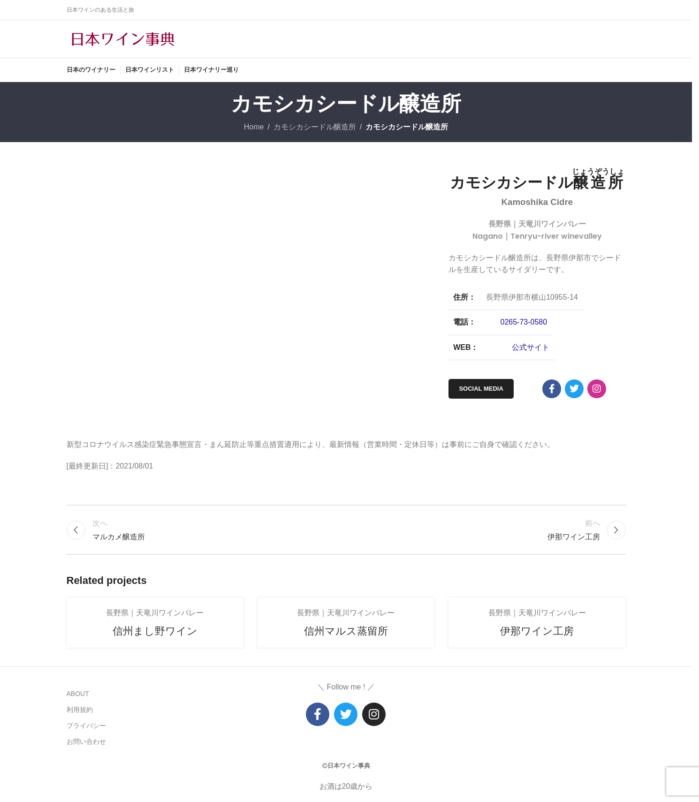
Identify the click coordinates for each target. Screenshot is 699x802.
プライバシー (86, 725)
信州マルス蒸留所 (346, 631)
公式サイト (530, 347)
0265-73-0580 (524, 322)
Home (254, 127)
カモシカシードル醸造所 (315, 127)
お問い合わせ (86, 741)
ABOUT (78, 693)
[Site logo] (123, 38)
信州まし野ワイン (155, 631)
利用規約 (80, 709)
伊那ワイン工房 (537, 631)
